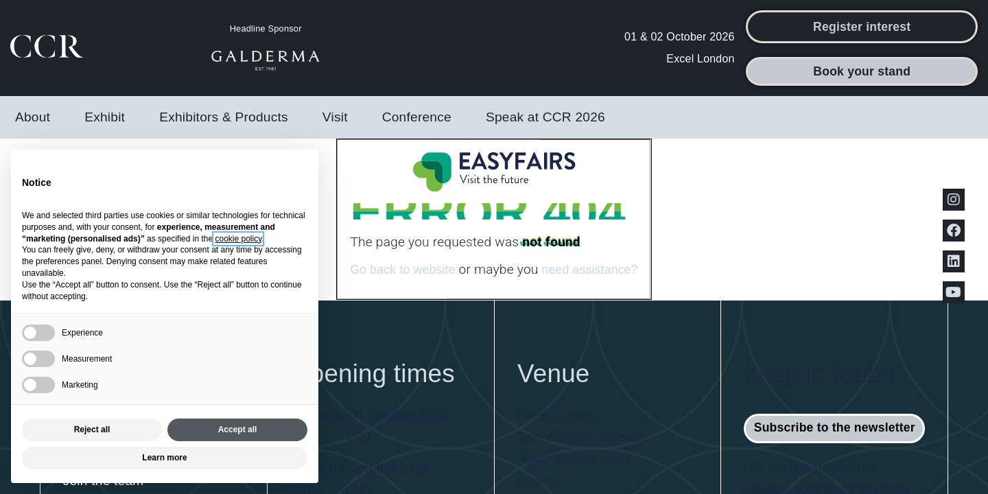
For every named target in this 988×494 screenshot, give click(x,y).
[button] (862, 26)
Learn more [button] (164, 457)
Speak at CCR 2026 (545, 117)
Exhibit (108, 117)
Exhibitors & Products (227, 117)
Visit (338, 117)
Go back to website (402, 270)
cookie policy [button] (238, 239)
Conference (420, 117)
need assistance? (589, 270)
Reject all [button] (92, 429)
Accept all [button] (237, 429)
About (36, 117)
